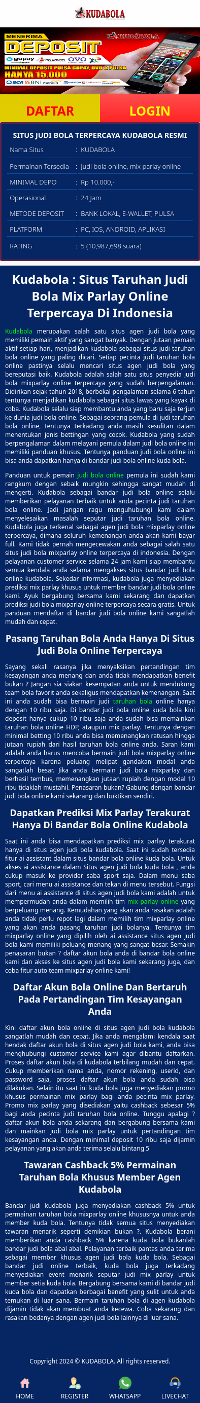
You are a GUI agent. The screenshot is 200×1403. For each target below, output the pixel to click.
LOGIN (150, 110)
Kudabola (18, 331)
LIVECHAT (175, 1388)
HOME (25, 1388)
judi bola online (100, 475)
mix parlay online (153, 901)
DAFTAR (50, 110)
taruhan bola (132, 701)
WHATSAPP (125, 1388)
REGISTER (74, 1388)
